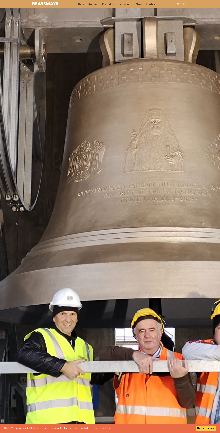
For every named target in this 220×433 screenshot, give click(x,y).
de (178, 4)
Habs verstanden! (205, 428)
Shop (139, 4)
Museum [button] (126, 4)
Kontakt (151, 4)
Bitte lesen (105, 428)
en (185, 4)
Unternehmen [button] (88, 4)
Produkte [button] (109, 4)
